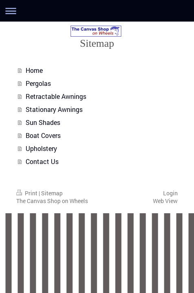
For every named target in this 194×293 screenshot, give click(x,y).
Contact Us (42, 161)
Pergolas (38, 83)
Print (27, 193)
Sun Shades (43, 122)
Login (170, 193)
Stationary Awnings (54, 109)
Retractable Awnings (56, 96)
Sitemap (52, 193)
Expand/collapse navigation (97, 11)
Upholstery (41, 148)
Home (34, 70)
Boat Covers (43, 135)
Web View (165, 201)
